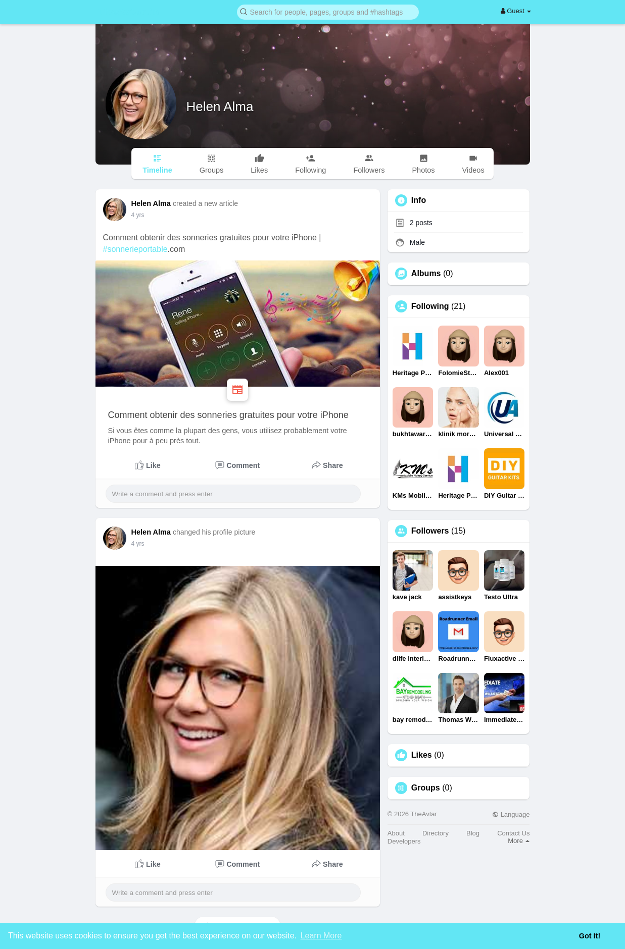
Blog (472, 833)
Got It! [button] (589, 936)
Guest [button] (516, 11)
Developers (404, 841)
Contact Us (513, 833)
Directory (435, 833)
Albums (426, 274)
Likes (421, 755)
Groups (425, 788)
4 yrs (138, 215)
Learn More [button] (321, 935)
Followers (430, 531)
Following (430, 306)
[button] (327, 11)
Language (511, 814)
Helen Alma (220, 106)
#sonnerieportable (135, 249)
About (396, 833)
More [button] (519, 841)
